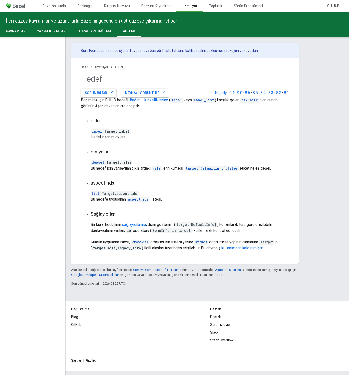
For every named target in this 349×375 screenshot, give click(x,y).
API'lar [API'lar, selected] (129, 31)
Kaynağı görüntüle (145, 92)
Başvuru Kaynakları (156, 6)
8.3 (270, 92)
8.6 (247, 92)
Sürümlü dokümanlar (250, 6)
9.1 (232, 92)
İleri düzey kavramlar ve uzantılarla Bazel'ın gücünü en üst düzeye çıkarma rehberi (92, 21)
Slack (214, 332)
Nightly (221, 92)
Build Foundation (93, 51)
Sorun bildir (99, 92)
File (157, 168)
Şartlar (76, 360)
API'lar (118, 67)
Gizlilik (91, 360)
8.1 (286, 92)
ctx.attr (249, 100)
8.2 (278, 92)
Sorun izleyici (220, 325)
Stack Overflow (222, 340)
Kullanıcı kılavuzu (117, 6)
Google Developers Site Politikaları (95, 275)
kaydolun (251, 51)
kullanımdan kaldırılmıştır (242, 248)
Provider (140, 242)
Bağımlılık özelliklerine (149, 100)
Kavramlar (16, 31)
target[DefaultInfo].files (212, 168)
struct (201, 242)
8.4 (263, 92)
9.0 (239, 92)
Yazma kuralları (52, 31)
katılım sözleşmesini (211, 51)
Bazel (85, 67)
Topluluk (215, 6)
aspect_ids (138, 199)
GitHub (333, 6)
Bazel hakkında (54, 6)
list (95, 193)
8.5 (255, 92)
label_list (204, 100)
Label (97, 131)
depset (98, 162)
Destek (215, 317)
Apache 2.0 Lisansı (228, 270)
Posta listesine (173, 51)
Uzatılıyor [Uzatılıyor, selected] (190, 6)
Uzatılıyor (101, 67)
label (176, 100)
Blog (74, 317)
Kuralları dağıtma (94, 31)
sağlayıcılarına (134, 224)
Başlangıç (85, 6)
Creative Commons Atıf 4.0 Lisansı (157, 270)
